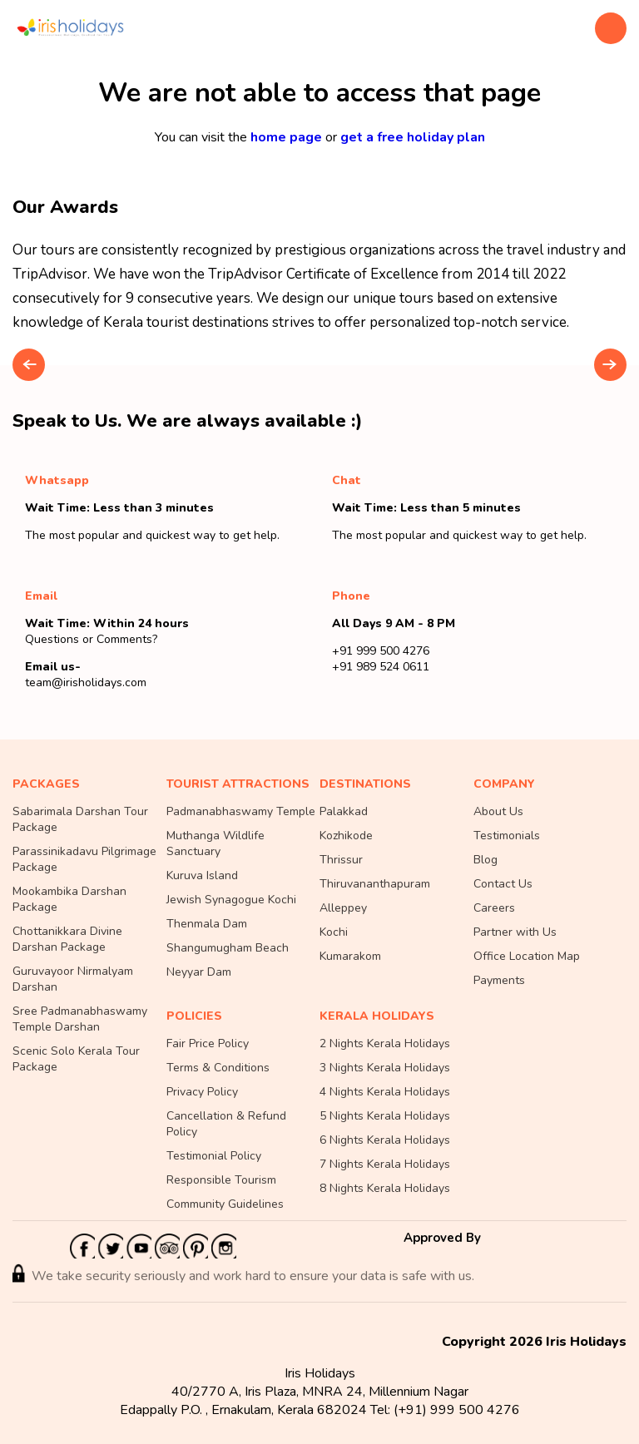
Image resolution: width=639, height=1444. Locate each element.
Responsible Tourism (221, 1180)
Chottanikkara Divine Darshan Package (67, 939)
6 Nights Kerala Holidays (385, 1140)
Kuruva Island (202, 875)
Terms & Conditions (218, 1068)
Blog (485, 860)
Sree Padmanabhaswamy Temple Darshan (79, 1019)
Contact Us (502, 884)
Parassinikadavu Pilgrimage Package (84, 859)
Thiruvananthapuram (375, 884)
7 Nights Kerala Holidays (385, 1164)
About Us (498, 811)
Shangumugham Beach (227, 948)
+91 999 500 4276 (380, 651)
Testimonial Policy (213, 1156)
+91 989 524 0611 (380, 667)
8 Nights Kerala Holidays (385, 1188)
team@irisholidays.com (85, 682)
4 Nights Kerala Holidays (385, 1092)
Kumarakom (350, 956)
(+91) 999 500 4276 (457, 1410)
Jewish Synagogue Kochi (231, 899)
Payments (499, 980)
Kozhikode (346, 835)
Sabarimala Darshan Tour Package (80, 819)
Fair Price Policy (207, 1043)
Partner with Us (515, 932)
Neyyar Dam (198, 972)
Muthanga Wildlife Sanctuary (215, 843)
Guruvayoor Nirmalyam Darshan (72, 979)
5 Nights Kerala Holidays (385, 1116)
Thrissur (341, 860)
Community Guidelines (225, 1204)
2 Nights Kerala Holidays (385, 1043)
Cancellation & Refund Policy (226, 1124)
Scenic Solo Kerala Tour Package (76, 1059)
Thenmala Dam (206, 924)
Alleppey (343, 908)
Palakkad (344, 811)
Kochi (334, 932)
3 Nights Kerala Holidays (385, 1068)
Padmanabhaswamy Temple (240, 811)
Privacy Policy (202, 1092)
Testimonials (506, 835)
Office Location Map (526, 956)
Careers (494, 908)
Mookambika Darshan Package (69, 899)
